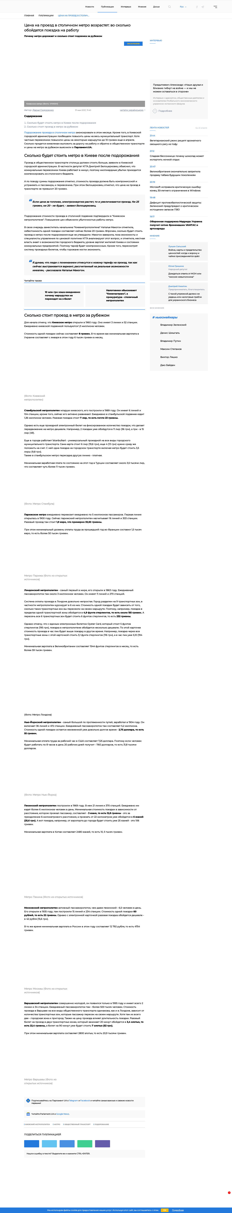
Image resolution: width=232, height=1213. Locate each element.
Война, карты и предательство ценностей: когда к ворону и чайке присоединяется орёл (185, 253)
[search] (169, 7)
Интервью (126, 6)
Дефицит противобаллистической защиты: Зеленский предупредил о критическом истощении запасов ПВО (175, 206)
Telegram (73, 1100)
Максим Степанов (171, 349)
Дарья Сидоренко (43, 110)
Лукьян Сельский (177, 246)
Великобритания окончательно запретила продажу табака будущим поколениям (175, 173)
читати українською (131, 110)
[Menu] (215, 7)
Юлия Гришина (176, 266)
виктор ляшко (169, 357)
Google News (62, 1114)
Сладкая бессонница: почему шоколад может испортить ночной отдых (177, 158)
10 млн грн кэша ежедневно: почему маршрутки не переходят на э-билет (62, 295)
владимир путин (170, 341)
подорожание (102, 1124)
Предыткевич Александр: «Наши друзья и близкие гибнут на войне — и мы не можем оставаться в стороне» (178, 88)
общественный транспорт (77, 1124)
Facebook (85, 1100)
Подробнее (165, 110)
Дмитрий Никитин (177, 286)
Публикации (107, 6)
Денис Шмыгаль (170, 332)
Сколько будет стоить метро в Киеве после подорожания (61, 122)
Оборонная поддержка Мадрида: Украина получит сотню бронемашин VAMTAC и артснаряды (176, 225)
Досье (156, 6)
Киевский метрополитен (37, 1124)
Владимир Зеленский (173, 324)
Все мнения (157, 308)
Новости (89, 6)
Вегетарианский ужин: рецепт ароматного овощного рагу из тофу (175, 142)
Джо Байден (167, 365)
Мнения (142, 6)
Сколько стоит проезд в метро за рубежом (52, 126)
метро (57, 1124)
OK (164, 1210)
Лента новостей (159, 127)
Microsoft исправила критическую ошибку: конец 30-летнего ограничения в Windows (175, 189)
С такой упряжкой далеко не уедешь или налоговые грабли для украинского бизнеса (185, 296)
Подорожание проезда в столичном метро (49, 132)
